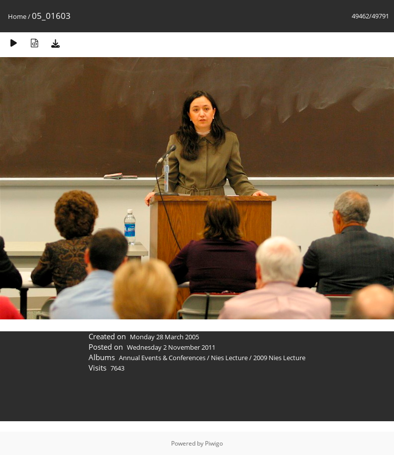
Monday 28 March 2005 (164, 336)
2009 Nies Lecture (279, 357)
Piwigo (214, 443)
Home (17, 16)
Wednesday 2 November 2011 (171, 347)
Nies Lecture (229, 357)
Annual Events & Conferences (162, 357)
